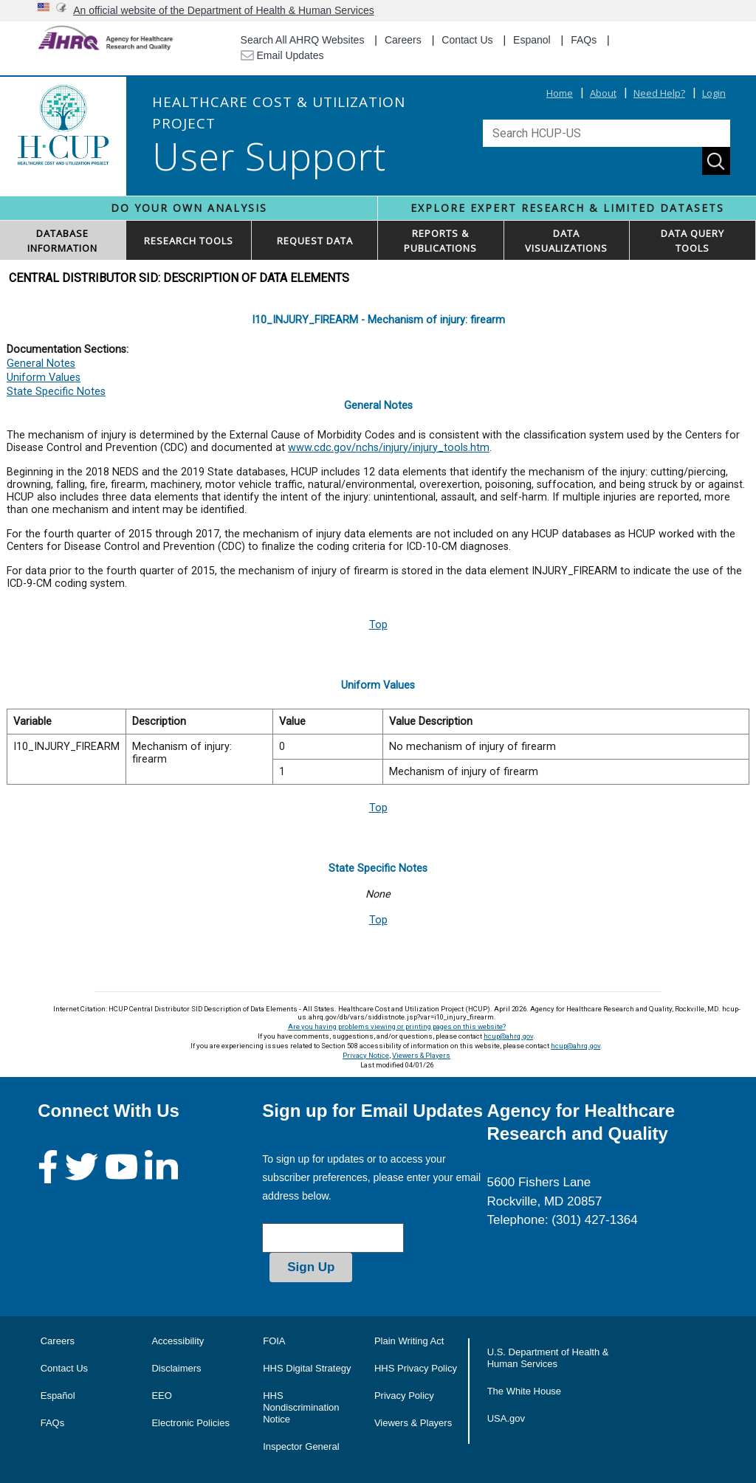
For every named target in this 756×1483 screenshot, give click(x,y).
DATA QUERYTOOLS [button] (692, 241)
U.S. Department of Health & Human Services (548, 1357)
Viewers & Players (421, 1055)
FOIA (274, 1340)
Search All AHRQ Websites (303, 40)
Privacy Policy (404, 1395)
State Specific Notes (56, 391)
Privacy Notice (366, 1055)
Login (714, 93)
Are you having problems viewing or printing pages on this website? (397, 1026)
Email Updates (282, 55)
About (603, 93)
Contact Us (466, 40)
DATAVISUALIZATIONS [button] (566, 241)
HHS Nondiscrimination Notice (301, 1407)
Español (58, 1395)
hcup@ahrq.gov (508, 1036)
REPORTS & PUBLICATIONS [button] (440, 241)
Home (559, 93)
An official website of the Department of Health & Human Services (223, 10)
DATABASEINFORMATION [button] (62, 241)
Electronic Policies (190, 1422)
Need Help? (659, 93)
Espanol (532, 40)
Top (378, 625)
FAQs (584, 40)
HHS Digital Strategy (307, 1368)
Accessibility (177, 1340)
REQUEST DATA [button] (315, 240)
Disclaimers (176, 1368)
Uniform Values (43, 377)
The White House (524, 1391)
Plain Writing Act (409, 1340)
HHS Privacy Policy (415, 1368)
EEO (161, 1395)
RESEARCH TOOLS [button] (188, 240)
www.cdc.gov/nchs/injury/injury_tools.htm (388, 447)
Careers (403, 40)
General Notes (41, 363)
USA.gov (506, 1418)
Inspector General (301, 1446)
